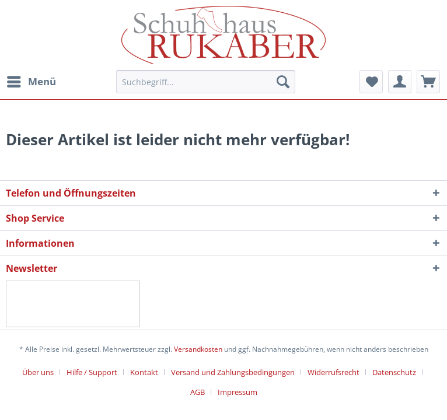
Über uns (38, 372)
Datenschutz (394, 372)
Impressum (237, 392)
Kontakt (144, 372)
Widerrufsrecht (333, 372)
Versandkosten (198, 349)
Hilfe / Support (92, 372)
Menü (31, 80)
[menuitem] (31, 81)
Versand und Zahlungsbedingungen (233, 372)
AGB (197, 392)
